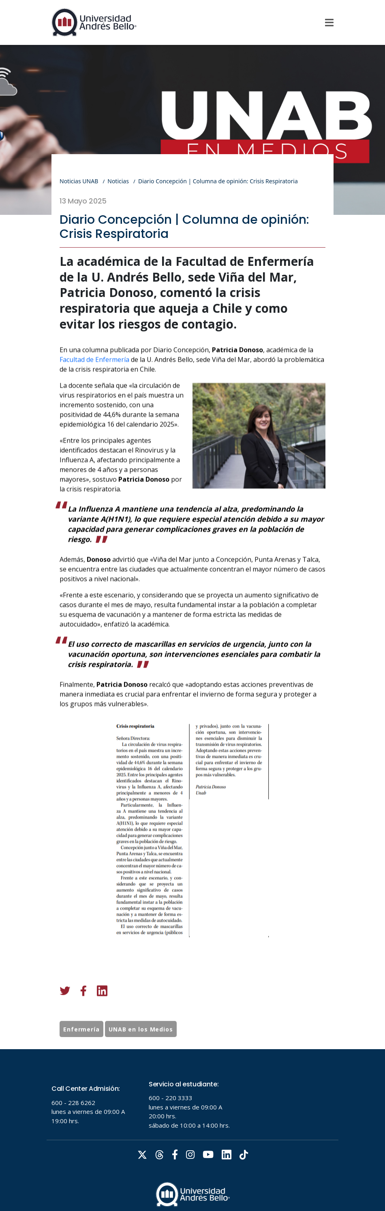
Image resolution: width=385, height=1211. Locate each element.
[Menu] (329, 23)
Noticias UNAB (79, 181)
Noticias (118, 181)
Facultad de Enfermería (94, 399)
